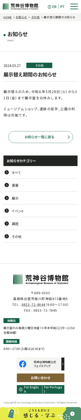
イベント (18, 210)
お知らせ (21, 17)
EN (54, 6)
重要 (15, 185)
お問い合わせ (40, 377)
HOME (7, 17)
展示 (15, 198)
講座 (15, 223)
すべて (16, 172)
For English (31, 389)
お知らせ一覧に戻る (39, 136)
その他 (35, 17)
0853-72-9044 (33, 304)
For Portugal (53, 389)
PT (62, 6)
